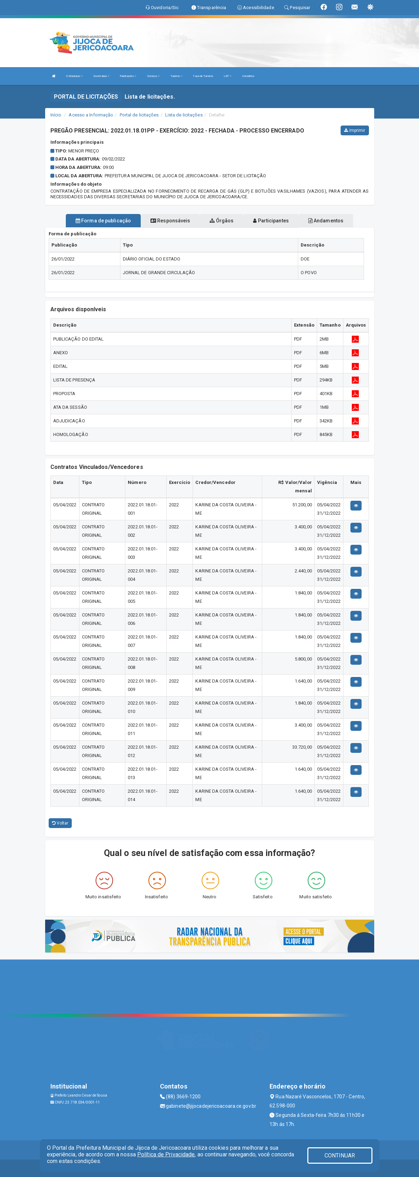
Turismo (176, 76)
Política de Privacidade (166, 1154)
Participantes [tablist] (271, 220)
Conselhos (248, 76)
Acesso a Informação (91, 114)
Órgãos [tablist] (221, 220)
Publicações (128, 76)
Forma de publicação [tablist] (103, 220)
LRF (228, 76)
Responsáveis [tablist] (170, 220)
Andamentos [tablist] (325, 220)
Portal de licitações (139, 114)
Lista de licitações (184, 114)
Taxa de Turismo (203, 76)
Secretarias (101, 76)
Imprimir (354, 130)
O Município (74, 76)
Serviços (153, 76)
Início (56, 114)
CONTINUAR (339, 1155)
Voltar (60, 823)
